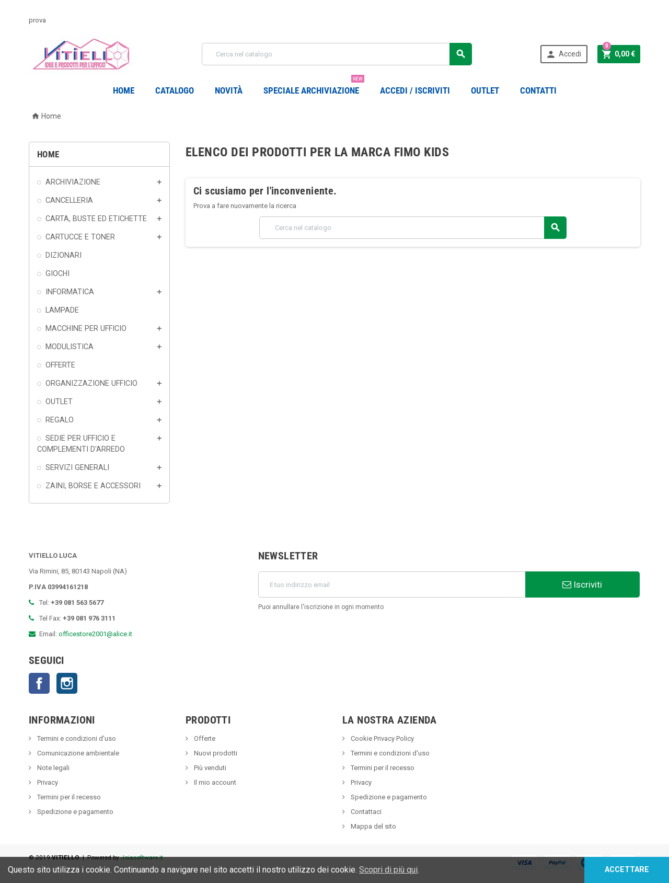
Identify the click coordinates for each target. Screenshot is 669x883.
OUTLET (485, 90)
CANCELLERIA (69, 200)
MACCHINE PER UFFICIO (85, 328)
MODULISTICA (69, 346)
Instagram (66, 683)
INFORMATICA (69, 292)
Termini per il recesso (68, 797)
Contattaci (365, 812)
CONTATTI (538, 90)
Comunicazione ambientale (77, 753)
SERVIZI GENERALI (77, 467)
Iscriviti (582, 584)
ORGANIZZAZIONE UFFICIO (91, 383)
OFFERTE (60, 365)
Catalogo (174, 90)
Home (123, 90)
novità (229, 90)
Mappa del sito (372, 826)
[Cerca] (337, 54)
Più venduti (209, 768)
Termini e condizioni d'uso (76, 738)
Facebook (39, 683)
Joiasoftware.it (142, 857)
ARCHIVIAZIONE (72, 182)
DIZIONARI (63, 255)
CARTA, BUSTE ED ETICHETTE (96, 218)
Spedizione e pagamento (74, 812)
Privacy (47, 782)
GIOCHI (57, 273)
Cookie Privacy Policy (381, 738)
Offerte (203, 738)
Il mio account (214, 782)
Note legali (53, 768)
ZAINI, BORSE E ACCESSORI (93, 485)
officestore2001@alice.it (95, 634)
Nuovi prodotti (214, 753)
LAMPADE (62, 310)
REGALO (59, 420)
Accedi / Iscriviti (415, 90)
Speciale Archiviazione (313, 86)
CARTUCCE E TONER (80, 237)
